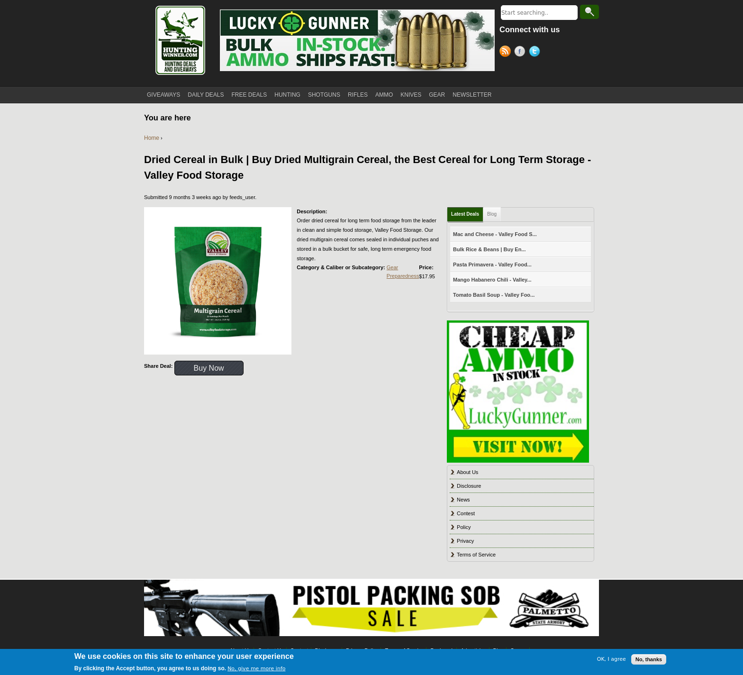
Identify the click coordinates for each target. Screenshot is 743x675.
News (463, 499)
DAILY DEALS (206, 94)
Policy (464, 527)
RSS (506, 53)
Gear (392, 267)
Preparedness (403, 276)
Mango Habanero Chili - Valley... (492, 280)
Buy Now (209, 368)
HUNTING (287, 94)
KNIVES (410, 94)
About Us (467, 472)
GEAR (437, 94)
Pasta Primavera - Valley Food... (492, 264)
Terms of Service (476, 554)
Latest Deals (465, 214)
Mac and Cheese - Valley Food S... (495, 234)
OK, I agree (611, 659)
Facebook (521, 53)
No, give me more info (256, 669)
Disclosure (469, 486)
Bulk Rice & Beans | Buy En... (489, 249)
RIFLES (358, 94)
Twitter (536, 53)
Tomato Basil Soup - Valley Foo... (494, 295)
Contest (466, 513)
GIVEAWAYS (163, 94)
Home (151, 138)
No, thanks (648, 659)
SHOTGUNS (324, 94)
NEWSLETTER (472, 94)
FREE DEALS (249, 94)
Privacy (465, 541)
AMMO (384, 94)
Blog (492, 214)
